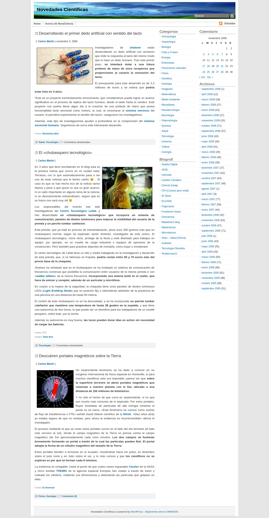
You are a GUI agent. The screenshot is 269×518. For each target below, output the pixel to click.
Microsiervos (169, 232)
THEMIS (61, 470)
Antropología (169, 36)
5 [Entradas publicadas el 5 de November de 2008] (213, 54)
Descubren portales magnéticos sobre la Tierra (80, 356)
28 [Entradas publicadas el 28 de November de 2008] (222, 72)
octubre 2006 (209, 225)
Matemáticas (169, 94)
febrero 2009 (209, 104)
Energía (166, 57)
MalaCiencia (169, 227)
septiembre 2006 (211, 230)
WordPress (137, 511)
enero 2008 (208, 162)
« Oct (202, 77)
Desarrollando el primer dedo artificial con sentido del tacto (90, 33)
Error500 (166, 201)
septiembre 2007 (211, 183)
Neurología (168, 115)
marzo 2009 (208, 99)
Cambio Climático (172, 180)
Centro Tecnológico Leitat (78, 210)
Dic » (210, 77)
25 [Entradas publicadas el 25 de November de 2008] (208, 72)
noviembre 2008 (211, 120)
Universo (167, 141)
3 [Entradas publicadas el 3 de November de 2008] (203, 54)
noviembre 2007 (211, 173)
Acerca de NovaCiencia (59, 23)
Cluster (134, 466)
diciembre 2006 (210, 215)
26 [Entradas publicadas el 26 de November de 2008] (212, 72)
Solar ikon (48, 337)
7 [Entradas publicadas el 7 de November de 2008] (222, 54)
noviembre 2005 (211, 278)
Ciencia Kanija (170, 185)
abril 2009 (207, 94)
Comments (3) (69, 496)
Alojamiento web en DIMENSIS (161, 511)
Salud (42, 142)
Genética (167, 78)
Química (166, 125)
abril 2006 (207, 251)
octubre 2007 (209, 178)
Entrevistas (168, 62)
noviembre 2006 (211, 220)
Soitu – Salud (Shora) (174, 237)
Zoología (166, 152)
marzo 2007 (208, 199)
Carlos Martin (46, 41)
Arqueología (168, 41)
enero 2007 (208, 209)
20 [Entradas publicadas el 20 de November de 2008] (217, 66)
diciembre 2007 (210, 167)
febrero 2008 (209, 157)
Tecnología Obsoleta (173, 248)
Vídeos (166, 146)
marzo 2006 (208, 257)
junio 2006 (207, 241)
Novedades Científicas (62, 9)
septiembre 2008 (211, 131)
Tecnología (52, 142)
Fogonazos (168, 206)
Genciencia (168, 216)
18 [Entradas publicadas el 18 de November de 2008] (208, 66)
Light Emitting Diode (58, 290)
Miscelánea (168, 104)
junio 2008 (207, 136)
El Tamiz (166, 195)
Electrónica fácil (50, 133)
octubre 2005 (209, 283)
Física (42, 496)
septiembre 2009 (211, 89)
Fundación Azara (171, 211)
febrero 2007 (209, 204)
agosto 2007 (209, 188)
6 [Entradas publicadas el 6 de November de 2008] (217, 54)
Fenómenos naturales (174, 68)
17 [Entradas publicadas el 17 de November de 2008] (203, 66)
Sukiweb (166, 243)
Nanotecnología (170, 110)
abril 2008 (207, 146)
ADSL (165, 169)
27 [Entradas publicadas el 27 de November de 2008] (217, 72)
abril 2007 (207, 194)
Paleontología (169, 120)
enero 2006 (208, 267)
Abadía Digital (169, 164)
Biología (166, 47)
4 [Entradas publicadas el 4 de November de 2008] (208, 54)
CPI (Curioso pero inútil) (175, 190)
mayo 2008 (208, 141)
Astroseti (166, 174)
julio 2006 (207, 236)
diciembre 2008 (210, 115)
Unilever (135, 47)
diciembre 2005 (210, 272)
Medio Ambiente (171, 99)
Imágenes (167, 89)
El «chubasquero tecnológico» (65, 152)
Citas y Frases (170, 52)
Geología (51, 496)
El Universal (48, 488)
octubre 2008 (209, 125)
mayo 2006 (208, 246)
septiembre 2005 (211, 288)
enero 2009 (208, 110)
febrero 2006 (209, 262)
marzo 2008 (208, 152)
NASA (127, 414)
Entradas (229, 23)
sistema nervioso (137, 110)
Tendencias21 (169, 253)
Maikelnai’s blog (171, 222)
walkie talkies (45, 276)
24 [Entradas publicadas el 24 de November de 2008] (203, 72)
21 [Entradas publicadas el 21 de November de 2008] (222, 66)
